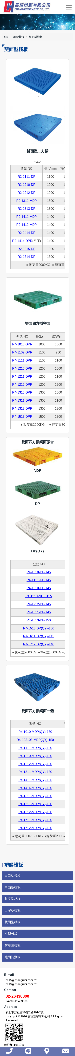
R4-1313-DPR (22, 408)
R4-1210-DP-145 (39, 588)
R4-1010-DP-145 (39, 572)
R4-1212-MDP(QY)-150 (35, 764)
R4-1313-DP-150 (39, 620)
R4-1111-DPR (22, 360)
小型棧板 (11, 933)
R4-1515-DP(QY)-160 (38, 628)
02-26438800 (17, 996)
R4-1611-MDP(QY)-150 (35, 804)
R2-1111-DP (26, 176)
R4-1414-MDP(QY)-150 (35, 788)
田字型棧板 (13, 910)
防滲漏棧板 (13, 945)
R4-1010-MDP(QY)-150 (35, 732)
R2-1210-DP (26, 184)
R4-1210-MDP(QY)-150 (35, 756)
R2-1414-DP (26, 233)
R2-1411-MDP (26, 216)
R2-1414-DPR (22, 241)
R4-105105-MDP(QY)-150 (35, 740)
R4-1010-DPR (22, 344)
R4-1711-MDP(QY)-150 (35, 820)
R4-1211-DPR (22, 376)
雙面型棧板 (13, 922)
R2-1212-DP (26, 192)
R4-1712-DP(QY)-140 (38, 644)
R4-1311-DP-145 (39, 612)
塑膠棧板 (18, 36)
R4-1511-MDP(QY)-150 (35, 796)
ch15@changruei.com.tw (21, 980)
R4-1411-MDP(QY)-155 (35, 780)
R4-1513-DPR (22, 416)
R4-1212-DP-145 (39, 604)
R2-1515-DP (26, 249)
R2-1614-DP (26, 256)
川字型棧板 (13, 899)
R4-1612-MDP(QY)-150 (35, 812)
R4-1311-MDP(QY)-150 (35, 772)
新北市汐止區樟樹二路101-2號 (25, 1012)
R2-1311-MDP (26, 201)
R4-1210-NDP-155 (38, 596)
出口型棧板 (13, 875)
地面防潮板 (13, 957)
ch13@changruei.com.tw (21, 984)
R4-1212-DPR (22, 384)
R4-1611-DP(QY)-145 (38, 636)
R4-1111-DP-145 (39, 580)
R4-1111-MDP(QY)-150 (35, 748)
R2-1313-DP (26, 208)
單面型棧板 (13, 887)
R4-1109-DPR (22, 352)
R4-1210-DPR (22, 368)
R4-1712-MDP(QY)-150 (35, 828)
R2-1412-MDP (26, 224)
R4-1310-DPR (22, 392)
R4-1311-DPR (22, 400)
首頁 (6, 36)
